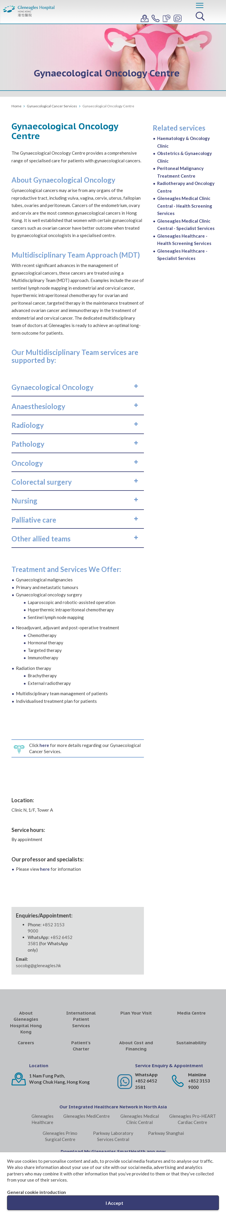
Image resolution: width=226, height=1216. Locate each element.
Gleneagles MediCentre (86, 1116)
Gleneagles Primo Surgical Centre (60, 1136)
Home (16, 106)
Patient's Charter (81, 1046)
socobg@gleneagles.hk (38, 965)
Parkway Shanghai (166, 1133)
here (44, 745)
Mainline (197, 1074)
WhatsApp (146, 1074)
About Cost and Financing (136, 1046)
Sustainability (191, 1042)
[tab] (77, 387)
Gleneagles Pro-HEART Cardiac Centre (192, 1119)
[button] (77, 387)
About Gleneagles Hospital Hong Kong (26, 1022)
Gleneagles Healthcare (42, 1119)
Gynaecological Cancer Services (52, 106)
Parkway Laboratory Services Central (113, 1136)
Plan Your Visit (136, 1013)
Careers (26, 1042)
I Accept (114, 1203)
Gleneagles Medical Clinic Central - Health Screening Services (184, 206)
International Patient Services (81, 1019)
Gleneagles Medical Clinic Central (139, 1119)
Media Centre (191, 1013)
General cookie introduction (36, 1192)
